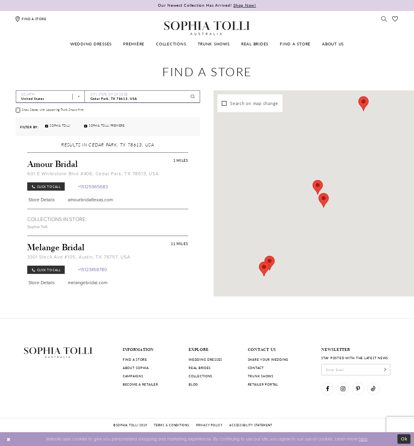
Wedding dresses (205, 359)
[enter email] (355, 369)
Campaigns (133, 376)
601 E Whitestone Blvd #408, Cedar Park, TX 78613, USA (93, 173)
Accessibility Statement (250, 425)
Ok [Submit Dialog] (404, 439)
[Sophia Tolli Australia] (206, 28)
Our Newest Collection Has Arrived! (207, 5)
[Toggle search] (384, 18)
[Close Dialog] (9, 439)
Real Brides (200, 367)
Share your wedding (268, 359)
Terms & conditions (171, 425)
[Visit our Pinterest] (358, 388)
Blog (193, 384)
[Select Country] (50, 96)
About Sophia (136, 367)
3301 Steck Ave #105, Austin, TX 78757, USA (78, 256)
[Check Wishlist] (395, 18)
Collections (200, 376)
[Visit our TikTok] (373, 388)
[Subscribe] (385, 369)
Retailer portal (263, 384)
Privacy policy (209, 425)
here (363, 438)
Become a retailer (140, 384)
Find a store (135, 359)
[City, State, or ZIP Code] (142, 96)
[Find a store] (30, 18)
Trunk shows (261, 376)
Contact (256, 367)
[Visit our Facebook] (327, 388)
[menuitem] (91, 44)
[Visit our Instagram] (343, 388)
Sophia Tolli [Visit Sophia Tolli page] (37, 227)
